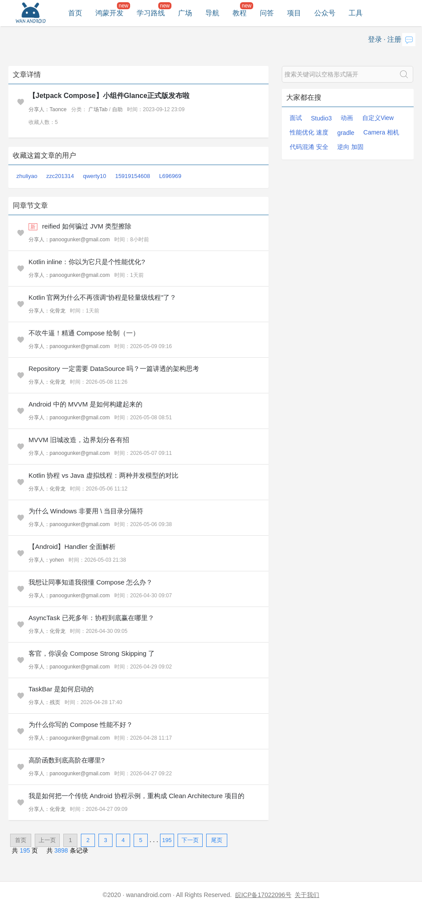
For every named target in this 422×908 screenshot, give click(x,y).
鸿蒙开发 (109, 13)
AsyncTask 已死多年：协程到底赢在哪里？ (91, 617)
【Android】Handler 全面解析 (72, 546)
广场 (185, 13)
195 (167, 840)
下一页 (190, 840)
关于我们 (307, 894)
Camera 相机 (382, 132)
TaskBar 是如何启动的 (61, 689)
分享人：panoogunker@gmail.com (69, 239)
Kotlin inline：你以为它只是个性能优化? (87, 261)
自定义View (378, 117)
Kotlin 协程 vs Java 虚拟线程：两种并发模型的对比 (103, 475)
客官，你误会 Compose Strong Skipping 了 (92, 653)
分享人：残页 (44, 702)
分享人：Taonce (48, 109)
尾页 (216, 840)
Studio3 (321, 118)
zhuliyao (26, 176)
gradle (345, 132)
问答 (267, 13)
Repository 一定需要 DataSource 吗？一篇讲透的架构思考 (114, 368)
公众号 (324, 13)
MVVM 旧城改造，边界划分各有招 (79, 439)
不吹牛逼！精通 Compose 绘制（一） (84, 333)
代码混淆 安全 (309, 146)
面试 (296, 117)
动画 (347, 117)
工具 (356, 13)
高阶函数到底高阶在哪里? (67, 760)
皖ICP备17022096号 (263, 894)
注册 (394, 39)
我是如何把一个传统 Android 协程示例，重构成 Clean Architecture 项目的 (136, 795)
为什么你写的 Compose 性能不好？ (81, 724)
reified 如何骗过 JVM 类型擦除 (86, 226)
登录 (375, 39)
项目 (294, 13)
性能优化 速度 (309, 132)
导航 (212, 13)
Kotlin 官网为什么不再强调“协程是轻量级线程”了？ (103, 297)
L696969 (170, 176)
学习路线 (151, 13)
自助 (117, 109)
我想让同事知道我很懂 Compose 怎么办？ (91, 582)
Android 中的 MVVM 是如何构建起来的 (85, 404)
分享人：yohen (46, 560)
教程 (240, 13)
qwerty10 (94, 176)
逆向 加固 (350, 146)
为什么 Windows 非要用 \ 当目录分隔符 (86, 511)
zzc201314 (60, 176)
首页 (75, 13)
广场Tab (97, 109)
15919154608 (132, 176)
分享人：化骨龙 (47, 311)
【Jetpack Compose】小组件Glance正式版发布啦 (109, 95)
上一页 (47, 840)
